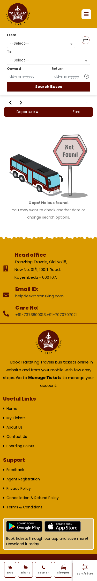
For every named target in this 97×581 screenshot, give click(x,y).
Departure (28, 112)
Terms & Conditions (24, 507)
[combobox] (41, 43)
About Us (14, 427)
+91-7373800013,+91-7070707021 (46, 314)
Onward (14, 68)
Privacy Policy (18, 488)
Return (58, 68)
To (9, 52)
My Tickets (16, 418)
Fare (76, 111)
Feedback (15, 469)
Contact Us (16, 436)
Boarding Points (20, 446)
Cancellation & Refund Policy (32, 497)
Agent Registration (23, 479)
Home (11, 408)
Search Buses (48, 86)
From (11, 35)
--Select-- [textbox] (19, 43)
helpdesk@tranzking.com (39, 296)
